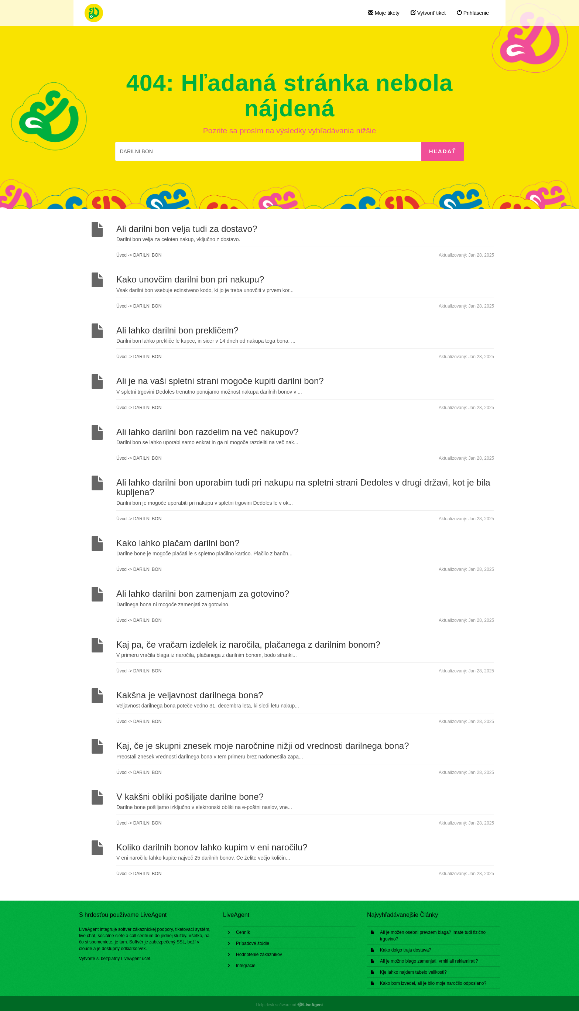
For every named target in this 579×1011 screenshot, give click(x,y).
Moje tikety (384, 13)
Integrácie (246, 965)
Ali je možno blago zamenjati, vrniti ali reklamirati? (429, 961)
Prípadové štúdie (252, 943)
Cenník (243, 932)
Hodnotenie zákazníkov (259, 954)
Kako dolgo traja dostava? (405, 950)
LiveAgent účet (135, 958)
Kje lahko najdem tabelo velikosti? (413, 972)
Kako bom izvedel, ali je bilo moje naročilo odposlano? (433, 983)
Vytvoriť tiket (428, 13)
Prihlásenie (473, 13)
